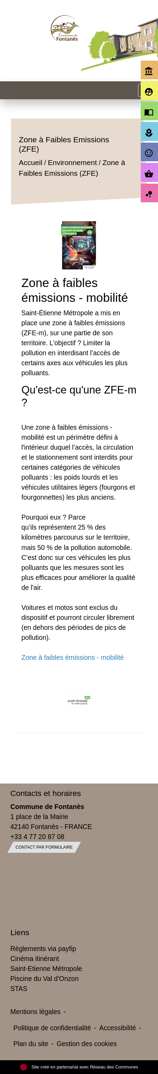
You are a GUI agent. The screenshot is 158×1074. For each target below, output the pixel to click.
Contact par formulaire (44, 847)
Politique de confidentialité (52, 1028)
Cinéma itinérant (34, 958)
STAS (18, 988)
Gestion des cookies (87, 1043)
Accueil (30, 162)
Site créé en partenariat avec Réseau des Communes (79, 1067)
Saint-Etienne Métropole (46, 968)
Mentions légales (35, 1011)
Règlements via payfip (43, 948)
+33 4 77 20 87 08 (37, 836)
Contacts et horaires (45, 793)
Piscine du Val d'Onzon (44, 978)
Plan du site (30, 1043)
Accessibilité (117, 1028)
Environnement (72, 162)
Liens (19, 932)
